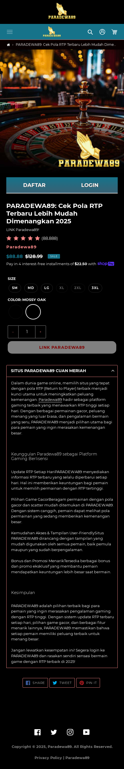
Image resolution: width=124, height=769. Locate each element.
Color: (27, 300)
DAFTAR (34, 185)
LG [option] (46, 288)
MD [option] (31, 288)
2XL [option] (77, 288)
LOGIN (90, 185)
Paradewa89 (50, 399)
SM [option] (15, 288)
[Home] (8, 44)
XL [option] (61, 288)
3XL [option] (95, 288)
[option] (16, 312)
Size (12, 279)
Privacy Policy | (50, 758)
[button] (10, 32)
